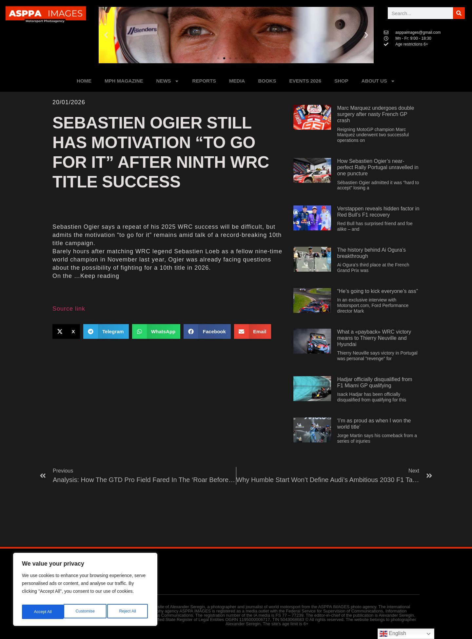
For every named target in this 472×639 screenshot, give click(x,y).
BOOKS (267, 81)
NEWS (167, 81)
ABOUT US (378, 81)
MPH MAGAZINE (124, 81)
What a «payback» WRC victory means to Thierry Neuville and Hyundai (374, 338)
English (393, 634)
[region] (85, 591)
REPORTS (204, 81)
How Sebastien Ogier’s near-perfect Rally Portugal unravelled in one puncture (377, 167)
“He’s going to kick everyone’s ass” (377, 291)
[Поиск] (459, 13)
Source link (68, 308)
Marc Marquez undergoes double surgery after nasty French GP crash (375, 114)
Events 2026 (305, 81)
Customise (43, 611)
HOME (84, 81)
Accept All (128, 611)
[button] (106, 35)
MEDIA (237, 81)
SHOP (341, 81)
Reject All (85, 611)
